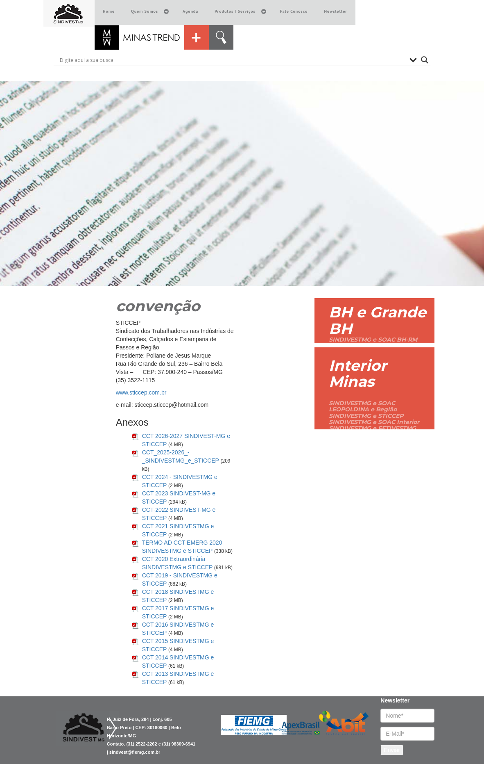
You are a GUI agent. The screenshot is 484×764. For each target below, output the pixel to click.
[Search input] (232, 60)
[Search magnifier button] (424, 60)
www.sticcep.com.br (141, 392)
